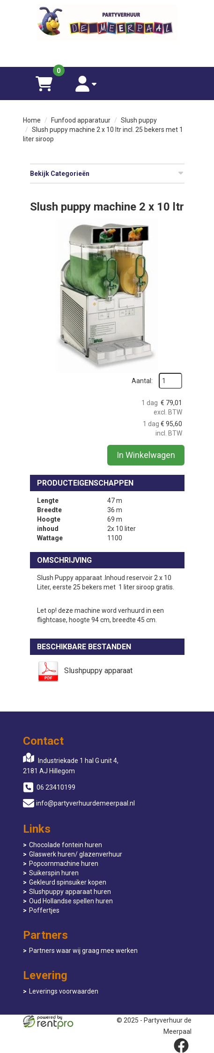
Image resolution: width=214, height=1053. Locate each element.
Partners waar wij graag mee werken (83, 950)
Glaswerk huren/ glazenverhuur (75, 854)
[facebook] (181, 1045)
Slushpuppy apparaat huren (70, 891)
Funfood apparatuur (81, 120)
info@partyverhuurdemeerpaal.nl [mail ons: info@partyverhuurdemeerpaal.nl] (85, 803)
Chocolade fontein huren (65, 845)
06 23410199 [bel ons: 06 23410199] (56, 787)
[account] (86, 83)
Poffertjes (44, 910)
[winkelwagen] (44, 83)
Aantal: (142, 381)
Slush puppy (139, 120)
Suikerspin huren (54, 873)
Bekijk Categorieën (107, 173)
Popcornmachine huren (63, 863)
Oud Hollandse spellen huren (71, 901)
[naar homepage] (107, 24)
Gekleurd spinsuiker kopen (67, 882)
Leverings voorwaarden (63, 991)
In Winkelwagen (146, 455)
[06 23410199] (107, 53)
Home (32, 120)
